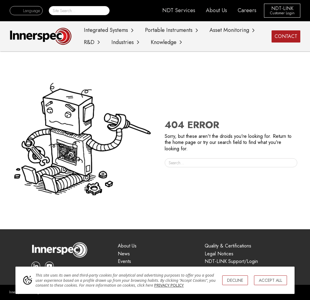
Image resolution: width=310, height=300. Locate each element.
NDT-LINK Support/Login (231, 261)
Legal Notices (219, 254)
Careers (247, 10)
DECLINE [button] (235, 280)
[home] (41, 36)
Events (124, 261)
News (124, 254)
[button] (26, 11)
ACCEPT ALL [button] (270, 280)
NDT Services (178, 10)
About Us (216, 10)
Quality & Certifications (228, 246)
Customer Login (282, 13)
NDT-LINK (282, 8)
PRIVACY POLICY (169, 285)
